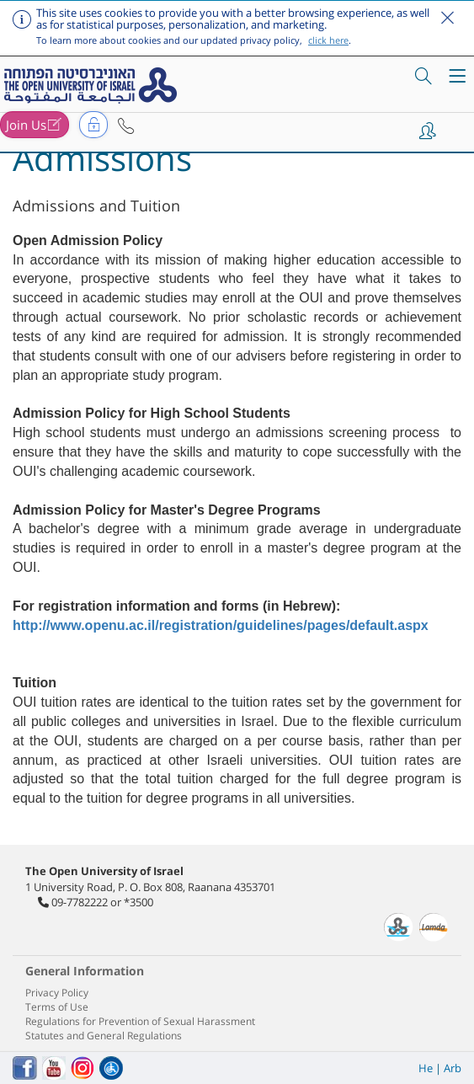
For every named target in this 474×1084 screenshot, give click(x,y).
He (425, 1068)
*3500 (138, 902)
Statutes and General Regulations (103, 1035)
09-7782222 (79, 902)
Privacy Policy (56, 992)
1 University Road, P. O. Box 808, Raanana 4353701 (150, 886)
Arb (452, 1068)
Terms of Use (56, 1007)
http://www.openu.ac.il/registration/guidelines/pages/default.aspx (221, 625)
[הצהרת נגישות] (111, 1068)
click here (328, 40)
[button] (126, 126)
